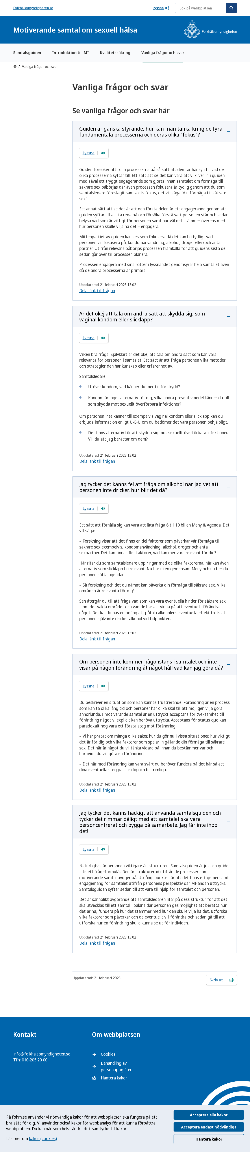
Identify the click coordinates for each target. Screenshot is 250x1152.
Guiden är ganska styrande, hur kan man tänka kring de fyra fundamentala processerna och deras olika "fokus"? (150, 131)
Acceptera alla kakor (209, 1114)
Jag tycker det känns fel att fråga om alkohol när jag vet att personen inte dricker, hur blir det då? (149, 487)
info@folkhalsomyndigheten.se (41, 1054)
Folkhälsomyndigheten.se (33, 7)
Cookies (108, 1054)
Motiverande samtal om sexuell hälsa (75, 29)
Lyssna (161, 7)
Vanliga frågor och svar (162, 52)
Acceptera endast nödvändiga (209, 1127)
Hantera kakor (208, 1139)
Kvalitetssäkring (115, 52)
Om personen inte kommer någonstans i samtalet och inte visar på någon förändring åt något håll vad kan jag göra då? (151, 664)
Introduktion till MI (70, 52)
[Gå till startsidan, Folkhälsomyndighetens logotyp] (210, 29)
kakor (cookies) (43, 1138)
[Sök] (231, 8)
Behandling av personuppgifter (116, 1066)
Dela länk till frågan (97, 290)
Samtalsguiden (27, 52)
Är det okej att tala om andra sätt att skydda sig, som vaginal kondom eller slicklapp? (142, 316)
